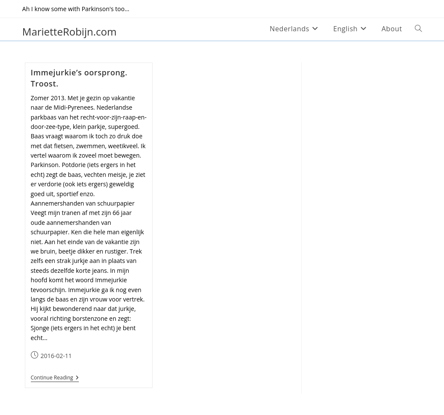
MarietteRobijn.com (69, 31)
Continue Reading (55, 378)
